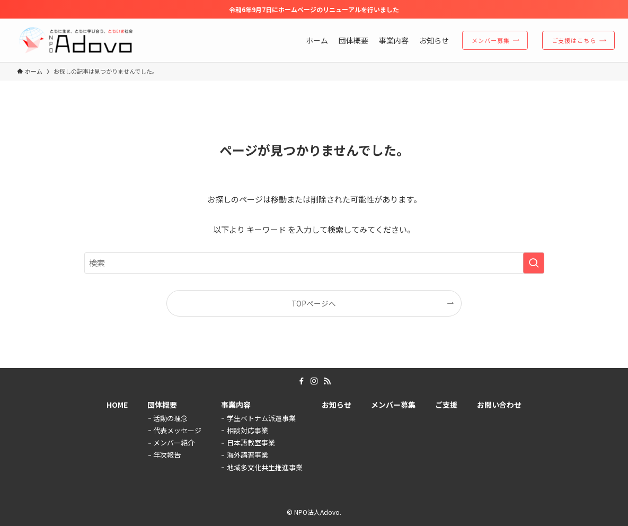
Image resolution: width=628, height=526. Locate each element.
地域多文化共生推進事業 (265, 467)
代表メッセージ (177, 430)
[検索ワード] (314, 263)
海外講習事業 (247, 455)
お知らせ (336, 404)
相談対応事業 (247, 430)
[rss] (327, 381)
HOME (117, 404)
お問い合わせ (499, 404)
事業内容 (236, 404)
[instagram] (314, 381)
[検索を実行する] (533, 263)
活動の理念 (170, 418)
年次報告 (167, 455)
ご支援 (446, 404)
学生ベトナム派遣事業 (261, 418)
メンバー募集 (393, 404)
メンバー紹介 (173, 442)
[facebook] (301, 381)
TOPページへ (313, 303)
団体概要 (162, 404)
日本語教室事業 (251, 442)
